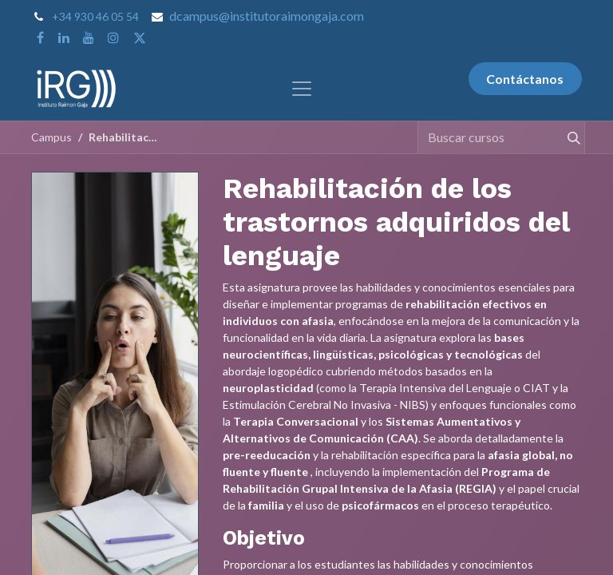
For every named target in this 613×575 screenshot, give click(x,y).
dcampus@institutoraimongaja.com (266, 15)
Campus (51, 137)
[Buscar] (566, 137)
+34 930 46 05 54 (95, 16)
